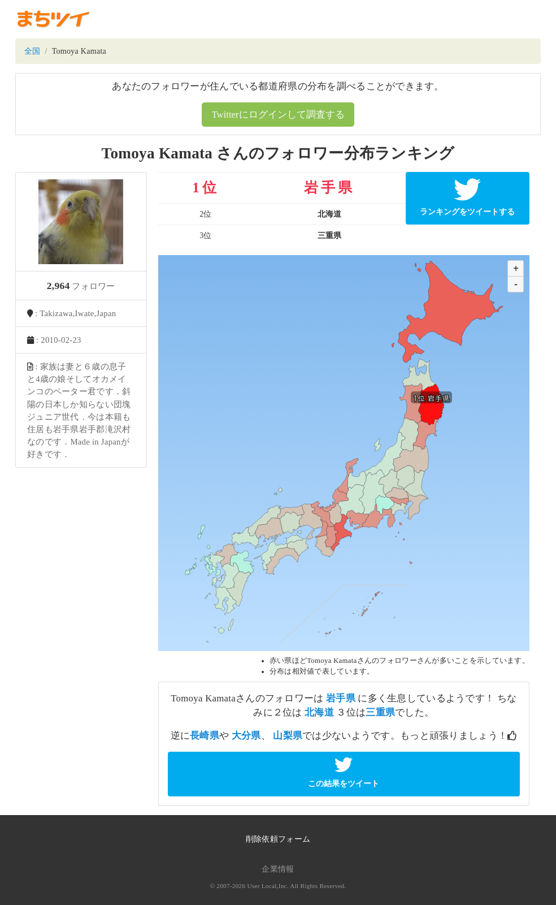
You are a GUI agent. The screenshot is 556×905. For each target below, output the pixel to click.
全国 (32, 51)
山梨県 (287, 735)
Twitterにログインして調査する (277, 114)
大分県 (246, 735)
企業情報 (278, 869)
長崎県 (204, 735)
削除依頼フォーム (278, 839)
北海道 (319, 712)
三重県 (380, 712)
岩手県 (340, 698)
